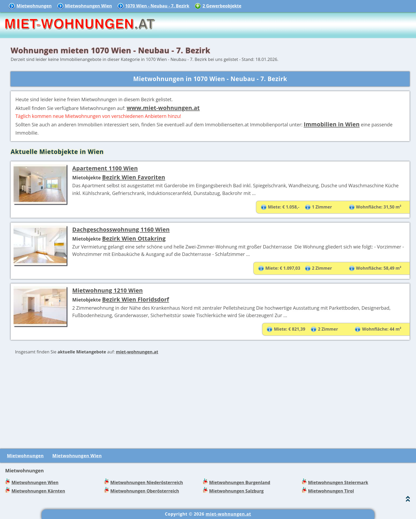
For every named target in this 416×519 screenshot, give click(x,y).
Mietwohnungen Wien (88, 6)
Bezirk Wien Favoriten (133, 177)
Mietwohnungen (33, 6)
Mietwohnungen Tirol (331, 491)
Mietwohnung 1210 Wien (107, 290)
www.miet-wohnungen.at (163, 108)
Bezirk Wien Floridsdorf (135, 299)
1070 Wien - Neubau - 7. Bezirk (157, 6)
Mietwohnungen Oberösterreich (144, 491)
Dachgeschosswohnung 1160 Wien (121, 229)
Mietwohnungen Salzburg (236, 491)
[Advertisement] (210, 401)
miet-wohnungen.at (137, 352)
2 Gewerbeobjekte (221, 6)
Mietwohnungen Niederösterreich (146, 482)
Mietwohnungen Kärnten (38, 491)
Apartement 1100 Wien (105, 168)
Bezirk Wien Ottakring (134, 238)
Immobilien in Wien (332, 124)
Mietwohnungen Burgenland (239, 482)
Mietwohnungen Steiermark (338, 482)
